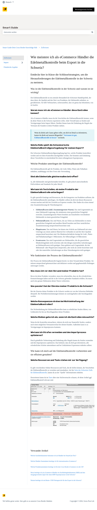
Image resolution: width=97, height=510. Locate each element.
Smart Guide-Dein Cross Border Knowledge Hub (20, 47)
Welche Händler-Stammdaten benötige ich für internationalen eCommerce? (54, 461)
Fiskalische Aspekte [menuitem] (11, 67)
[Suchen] (92, 32)
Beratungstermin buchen (83, 9)
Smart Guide (10, 27)
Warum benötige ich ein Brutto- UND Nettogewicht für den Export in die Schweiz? (56, 480)
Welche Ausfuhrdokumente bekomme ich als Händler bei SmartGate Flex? (53, 455)
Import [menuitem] (6, 62)
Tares (50, 377)
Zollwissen (45, 47)
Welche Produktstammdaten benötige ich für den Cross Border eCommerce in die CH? (57, 467)
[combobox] (46, 32)
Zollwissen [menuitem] (7, 58)
